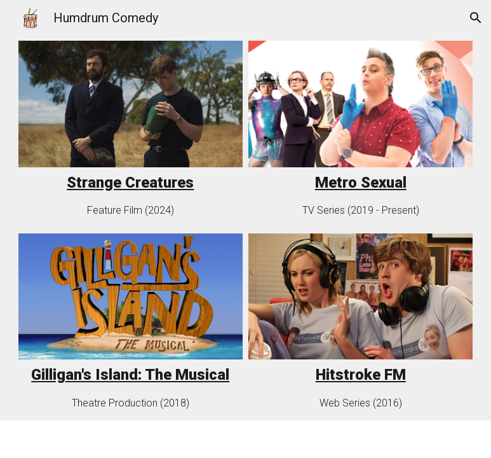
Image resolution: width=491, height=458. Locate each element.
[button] (476, 18)
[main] (130, 182)
